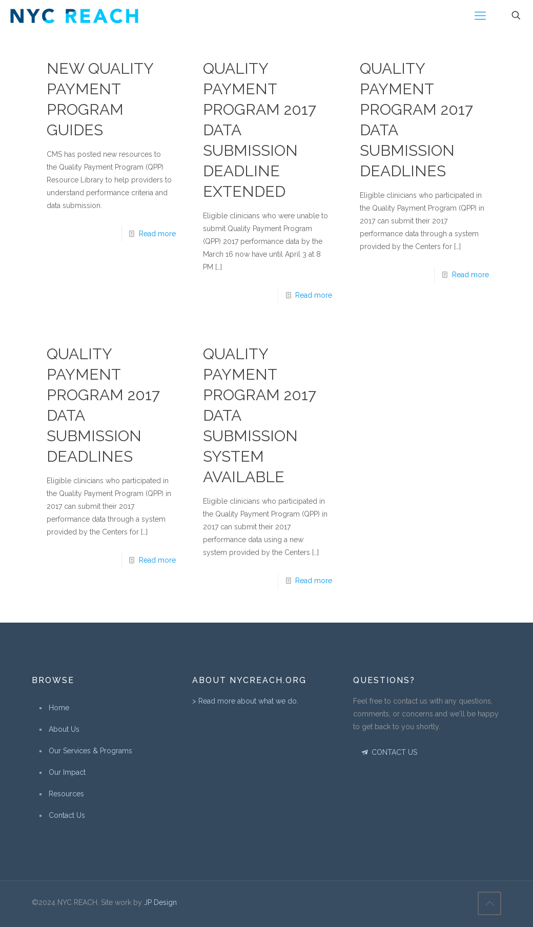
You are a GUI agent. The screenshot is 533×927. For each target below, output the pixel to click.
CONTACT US (389, 752)
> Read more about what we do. (245, 701)
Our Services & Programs (90, 751)
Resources (66, 794)
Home (59, 708)
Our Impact (67, 772)
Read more (157, 234)
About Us (64, 729)
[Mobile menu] (480, 15)
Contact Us (67, 815)
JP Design (160, 902)
